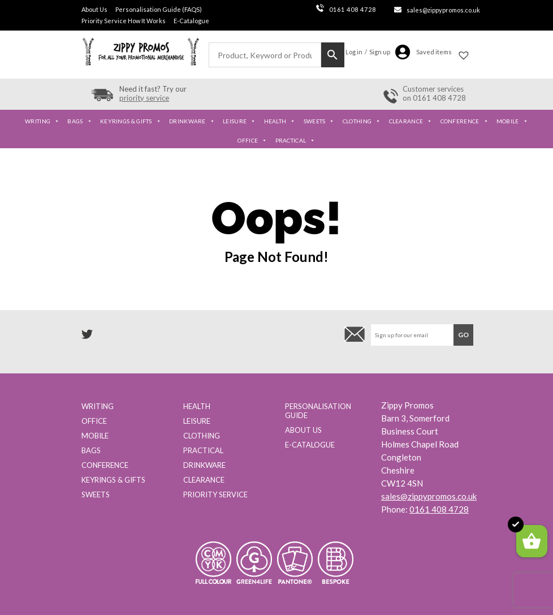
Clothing (362, 121)
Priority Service (215, 494)
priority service (144, 97)
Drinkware (192, 121)
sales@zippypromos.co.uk (443, 10)
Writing (42, 121)
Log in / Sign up (367, 51)
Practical (295, 140)
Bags (79, 121)
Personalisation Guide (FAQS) (158, 9)
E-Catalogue (191, 20)
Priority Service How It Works (123, 20)
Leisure (239, 121)
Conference (464, 121)
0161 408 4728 (346, 9)
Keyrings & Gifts (130, 121)
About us (303, 430)
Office (252, 140)
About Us (94, 9)
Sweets (319, 121)
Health (280, 121)
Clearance (411, 121)
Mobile (512, 121)
